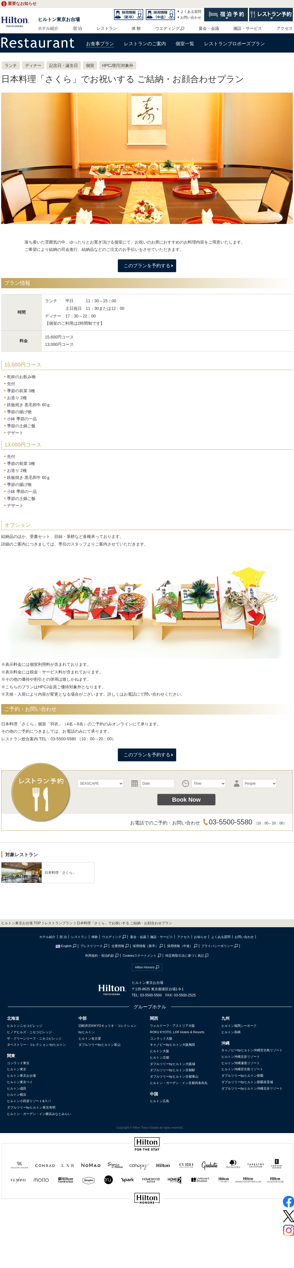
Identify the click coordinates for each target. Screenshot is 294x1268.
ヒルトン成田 (16, 1088)
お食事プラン (100, 43)
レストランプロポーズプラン (234, 43)
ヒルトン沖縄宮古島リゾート (242, 1069)
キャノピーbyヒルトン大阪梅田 (172, 1044)
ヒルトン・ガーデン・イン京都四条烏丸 (179, 1083)
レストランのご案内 (145, 43)
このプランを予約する (147, 265)
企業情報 (117, 946)
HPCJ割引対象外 (117, 65)
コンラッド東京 (18, 1063)
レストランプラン (59, 923)
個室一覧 (185, 43)
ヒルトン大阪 (159, 1051)
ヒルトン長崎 (231, 1032)
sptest (147, 1218)
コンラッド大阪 (161, 1038)
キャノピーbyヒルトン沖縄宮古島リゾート (252, 1050)
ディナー (33, 65)
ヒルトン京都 (159, 1057)
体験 (94, 937)
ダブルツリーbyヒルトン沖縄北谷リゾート (252, 1088)
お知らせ (200, 937)
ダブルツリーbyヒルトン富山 (99, 1044)
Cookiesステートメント (140, 955)
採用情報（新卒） (145, 946)
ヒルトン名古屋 (89, 1038)
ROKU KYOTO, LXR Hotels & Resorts (177, 1032)
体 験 (136, 28)
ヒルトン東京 (16, 1069)
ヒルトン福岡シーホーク (239, 1025)
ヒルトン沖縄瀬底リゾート (240, 1063)
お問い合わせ (190, 17)
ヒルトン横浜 (16, 1094)
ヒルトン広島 (159, 1101)
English (63, 946)
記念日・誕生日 (63, 65)
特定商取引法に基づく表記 (184, 955)
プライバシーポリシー (217, 946)
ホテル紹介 (48, 28)
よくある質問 (190, 11)
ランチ (11, 65)
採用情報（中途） (180, 946)
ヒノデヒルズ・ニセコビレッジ (29, 1032)
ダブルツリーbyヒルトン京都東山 (174, 1076)
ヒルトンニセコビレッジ (24, 1025)
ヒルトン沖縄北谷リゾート (240, 1056)
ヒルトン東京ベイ (20, 1082)
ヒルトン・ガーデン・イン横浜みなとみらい (39, 1114)
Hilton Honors (145, 967)
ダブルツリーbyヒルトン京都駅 (172, 1070)
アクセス (284, 28)
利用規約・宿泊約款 (99, 955)
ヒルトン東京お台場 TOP (21, 923)
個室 (90, 65)
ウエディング (167, 28)
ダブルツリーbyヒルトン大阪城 (172, 1064)
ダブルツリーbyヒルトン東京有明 (31, 1107)
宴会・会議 (209, 28)
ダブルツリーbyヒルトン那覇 (242, 1075)
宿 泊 (77, 28)
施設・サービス (247, 28)
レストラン (107, 28)
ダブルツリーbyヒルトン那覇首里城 (247, 1082)
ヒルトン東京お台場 (59, 19)
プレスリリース (91, 946)
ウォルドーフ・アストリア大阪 (172, 1025)
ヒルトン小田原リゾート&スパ (29, 1101)
